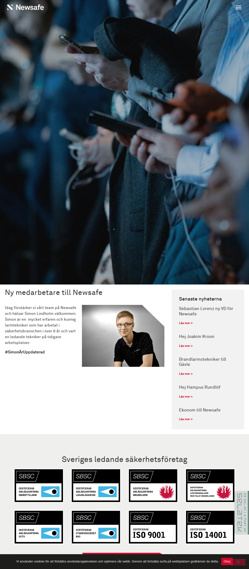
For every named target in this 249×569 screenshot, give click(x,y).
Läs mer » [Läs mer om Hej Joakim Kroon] (186, 346)
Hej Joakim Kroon (196, 337)
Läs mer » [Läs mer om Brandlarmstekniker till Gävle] (186, 374)
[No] (238, 562)
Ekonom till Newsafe (200, 410)
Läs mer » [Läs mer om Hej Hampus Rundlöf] (186, 396)
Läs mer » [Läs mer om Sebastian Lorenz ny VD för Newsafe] (186, 323)
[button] (184, 8)
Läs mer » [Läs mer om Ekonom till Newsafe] (186, 419)
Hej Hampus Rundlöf (200, 387)
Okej (227, 561)
